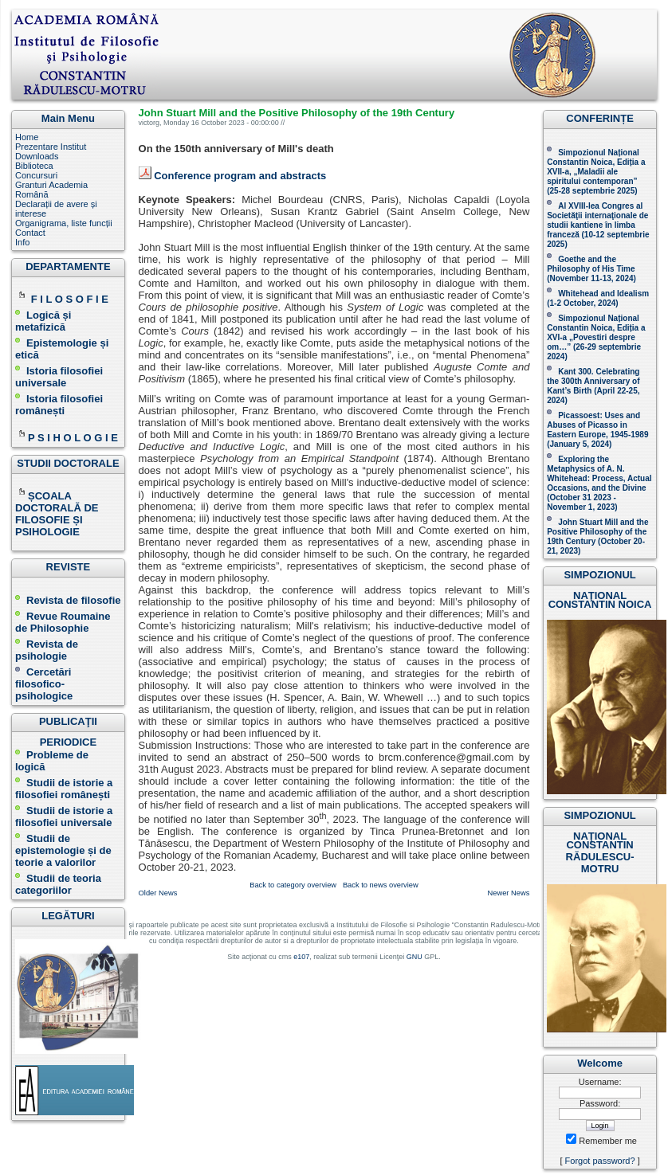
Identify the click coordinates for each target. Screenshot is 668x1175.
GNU (414, 957)
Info (22, 242)
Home (26, 137)
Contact (30, 232)
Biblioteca (34, 165)
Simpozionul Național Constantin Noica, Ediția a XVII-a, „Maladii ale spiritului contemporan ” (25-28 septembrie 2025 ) (596, 171)
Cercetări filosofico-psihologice (44, 684)
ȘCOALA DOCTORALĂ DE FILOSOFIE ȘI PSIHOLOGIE (56, 514)
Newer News (509, 893)
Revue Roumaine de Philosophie (62, 622)
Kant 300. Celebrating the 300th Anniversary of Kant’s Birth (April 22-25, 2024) (593, 386)
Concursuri (36, 175)
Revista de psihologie (46, 650)
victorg (149, 123)
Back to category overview (293, 885)
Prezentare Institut (50, 146)
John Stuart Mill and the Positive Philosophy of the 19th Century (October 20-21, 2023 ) (597, 536)
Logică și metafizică (43, 321)
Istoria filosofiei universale (59, 377)
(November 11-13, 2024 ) (591, 269)
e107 (301, 957)
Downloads (36, 156)
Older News (158, 893)
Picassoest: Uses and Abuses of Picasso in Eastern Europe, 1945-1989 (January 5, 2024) (597, 429)
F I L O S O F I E (69, 299)
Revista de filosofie (67, 600)
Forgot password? (600, 1160)
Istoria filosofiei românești (59, 405)
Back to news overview (380, 885)
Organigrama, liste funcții (63, 223)
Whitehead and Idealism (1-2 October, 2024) (598, 298)
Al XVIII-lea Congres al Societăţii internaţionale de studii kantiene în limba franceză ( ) (598, 225)
